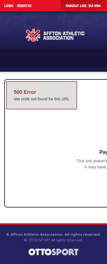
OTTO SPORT (39, 240)
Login (8, 5)
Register (24, 5)
